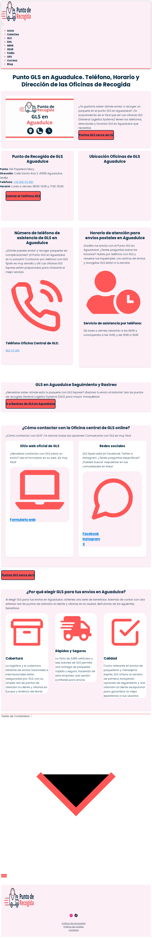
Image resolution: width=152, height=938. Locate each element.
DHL (9, 41)
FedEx (10, 53)
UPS (9, 56)
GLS (9, 38)
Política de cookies (74, 926)
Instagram (91, 539)
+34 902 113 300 (23, 182)
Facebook (91, 533)
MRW (10, 45)
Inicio (10, 30)
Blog (10, 64)
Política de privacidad (73, 923)
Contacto (74, 930)
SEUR (10, 49)
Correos (12, 60)
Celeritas (13, 34)
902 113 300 (12, 350)
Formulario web (23, 519)
